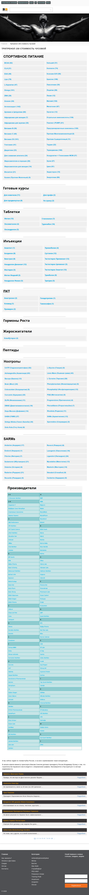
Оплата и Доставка (8, 861)
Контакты (5, 869)
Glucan (34, 884)
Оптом (4, 866)
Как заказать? (7, 858)
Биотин (34, 863)
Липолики (41, 2)
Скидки (4, 863)
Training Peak (36, 877)
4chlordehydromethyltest (40, 858)
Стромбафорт (37, 869)
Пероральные (23, 2)
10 (52, 838)
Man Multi (35, 866)
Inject (31, 2)
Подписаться (76, 885)
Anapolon (35, 882)
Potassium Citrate (38, 874)
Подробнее (81, 777)
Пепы (48, 2)
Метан (34, 861)
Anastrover (35, 879)
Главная (5, 854)
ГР (36, 2)
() (35, 838)
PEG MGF (35, 871)
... (54, 838)
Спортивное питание (9, 2)
